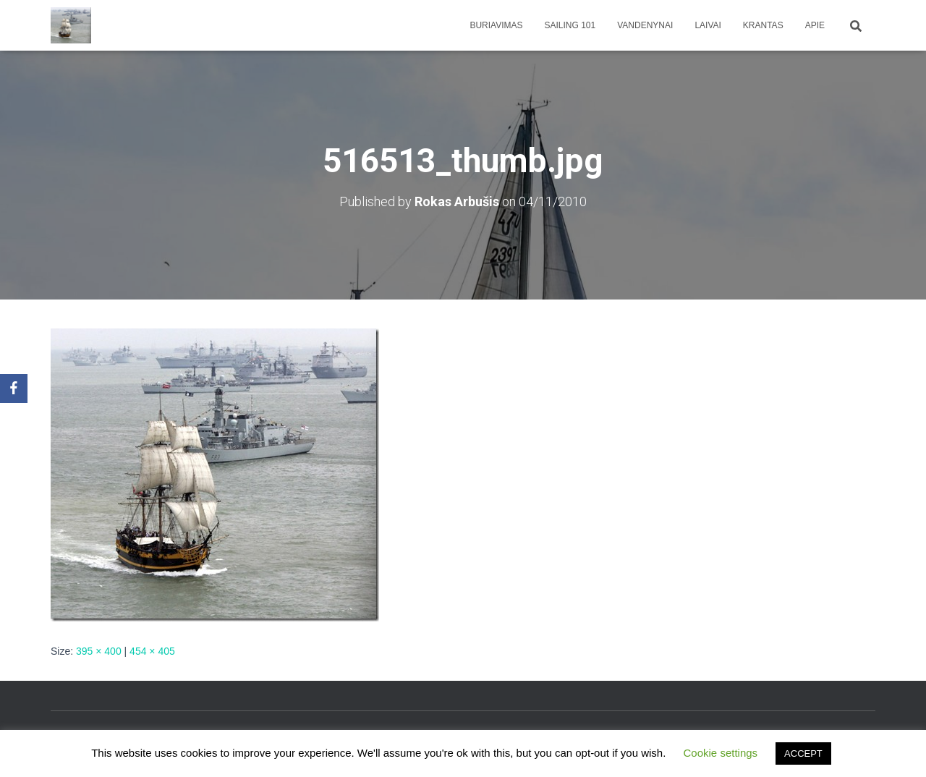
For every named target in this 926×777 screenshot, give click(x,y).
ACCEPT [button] (803, 753)
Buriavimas (496, 25)
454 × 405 (152, 651)
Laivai (707, 25)
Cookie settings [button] (721, 753)
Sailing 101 (570, 25)
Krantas (763, 25)
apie (815, 25)
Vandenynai (645, 25)
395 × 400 (99, 651)
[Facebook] (13, 388)
